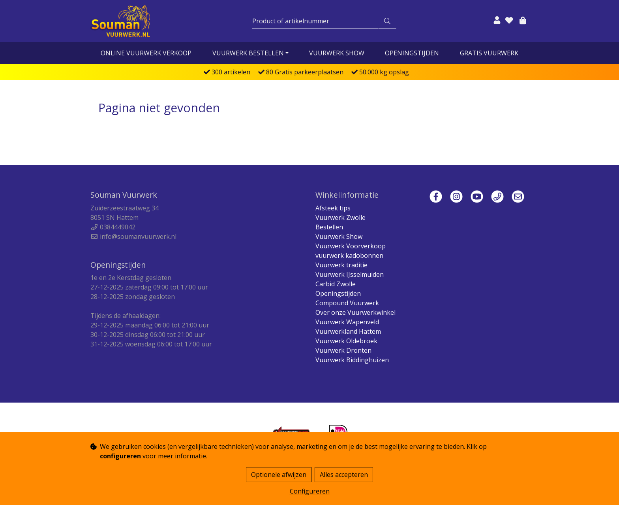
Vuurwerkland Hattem (348, 331)
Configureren (310, 491)
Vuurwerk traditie (341, 265)
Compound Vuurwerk (347, 303)
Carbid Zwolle (335, 284)
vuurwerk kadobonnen (349, 255)
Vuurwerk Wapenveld (347, 322)
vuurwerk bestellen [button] (248, 53)
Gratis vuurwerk (489, 53)
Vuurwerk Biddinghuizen (352, 360)
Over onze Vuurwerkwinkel (355, 312)
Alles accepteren (344, 474)
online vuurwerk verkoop (146, 53)
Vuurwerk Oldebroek (346, 341)
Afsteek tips (333, 208)
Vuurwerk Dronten (343, 350)
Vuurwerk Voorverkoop (350, 246)
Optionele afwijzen (278, 474)
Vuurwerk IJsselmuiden (349, 274)
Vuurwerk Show (336, 53)
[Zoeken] (315, 20)
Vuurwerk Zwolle (340, 217)
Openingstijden (412, 53)
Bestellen (329, 227)
